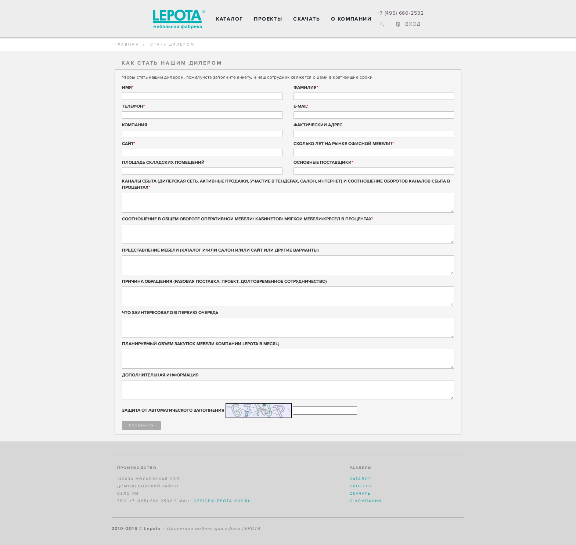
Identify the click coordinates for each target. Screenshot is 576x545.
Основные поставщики (323, 162)
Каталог (229, 19)
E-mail (301, 106)
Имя (127, 87)
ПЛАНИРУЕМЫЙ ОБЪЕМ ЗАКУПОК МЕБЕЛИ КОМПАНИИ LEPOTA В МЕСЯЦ (200, 344)
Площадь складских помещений (163, 162)
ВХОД (408, 24)
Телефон (133, 106)
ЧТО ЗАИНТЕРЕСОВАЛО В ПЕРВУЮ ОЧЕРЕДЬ (170, 312)
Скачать (306, 19)
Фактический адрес (318, 125)
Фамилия (306, 87)
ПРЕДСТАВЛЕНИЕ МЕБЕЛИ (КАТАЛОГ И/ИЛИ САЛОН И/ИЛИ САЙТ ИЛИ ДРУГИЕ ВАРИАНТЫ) (220, 250)
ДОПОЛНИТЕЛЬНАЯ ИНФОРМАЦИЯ (160, 375)
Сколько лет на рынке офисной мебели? (344, 144)
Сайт (128, 144)
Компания (134, 125)
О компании (351, 19)
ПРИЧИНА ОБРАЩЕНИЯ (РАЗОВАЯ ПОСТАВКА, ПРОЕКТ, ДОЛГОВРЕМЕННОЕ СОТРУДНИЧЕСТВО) (224, 281)
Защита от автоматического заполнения (173, 410)
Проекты (268, 19)
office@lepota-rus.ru (222, 501)
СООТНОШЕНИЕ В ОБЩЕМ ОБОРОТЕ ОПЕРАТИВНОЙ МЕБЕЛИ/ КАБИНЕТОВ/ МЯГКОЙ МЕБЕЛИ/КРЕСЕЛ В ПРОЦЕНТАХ (247, 219)
